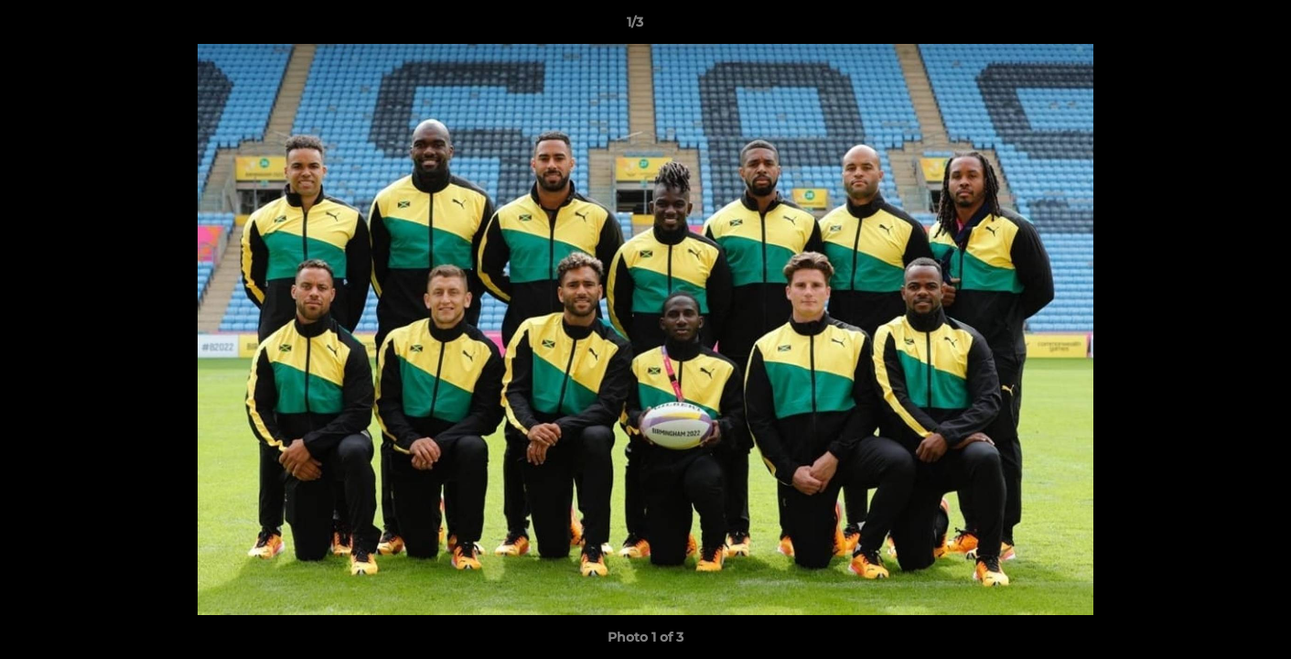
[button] (1214, 26)
